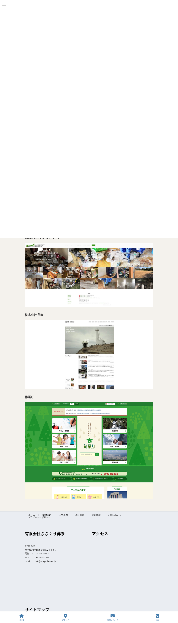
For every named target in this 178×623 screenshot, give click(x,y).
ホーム (31, 515)
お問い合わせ (115, 515)
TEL (157, 617)
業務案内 (46, 515)
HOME (21, 617)
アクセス (65, 617)
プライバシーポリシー (39, 517)
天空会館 (63, 515)
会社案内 (79, 515)
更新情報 (96, 515)
